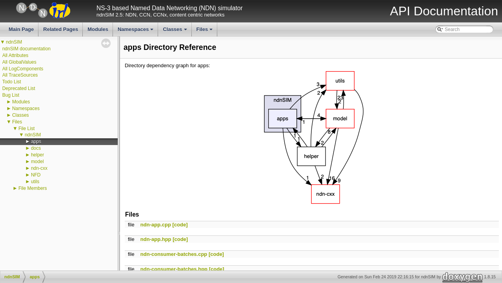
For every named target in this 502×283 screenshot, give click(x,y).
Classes (175, 31)
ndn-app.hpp (155, 239)
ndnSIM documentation (26, 48)
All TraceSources (20, 75)
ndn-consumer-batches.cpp (173, 254)
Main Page (21, 29)
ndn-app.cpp (155, 225)
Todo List (11, 82)
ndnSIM (14, 42)
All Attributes (15, 55)
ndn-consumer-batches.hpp (173, 269)
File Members (32, 188)
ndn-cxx (39, 168)
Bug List (10, 95)
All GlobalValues (19, 62)
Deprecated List (18, 88)
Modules (97, 29)
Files (205, 31)
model (37, 161)
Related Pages (60, 29)
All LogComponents (23, 69)
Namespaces (136, 31)
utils (35, 181)
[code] (179, 225)
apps (36, 141)
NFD (36, 175)
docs (36, 148)
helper (37, 155)
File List (26, 128)
